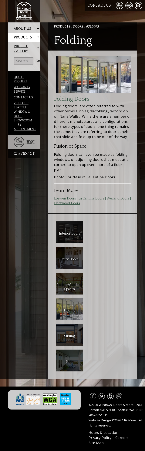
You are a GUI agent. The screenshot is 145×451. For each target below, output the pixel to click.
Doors (78, 26)
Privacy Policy (100, 437)
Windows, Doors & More (24, 11)
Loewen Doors (65, 198)
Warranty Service (22, 89)
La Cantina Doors (91, 198)
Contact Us (99, 5)
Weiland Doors (117, 198)
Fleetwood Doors (67, 203)
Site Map (96, 442)
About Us (22, 28)
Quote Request (20, 79)
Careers (122, 437)
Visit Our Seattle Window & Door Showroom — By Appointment (25, 116)
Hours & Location (103, 432)
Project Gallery (21, 48)
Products (23, 37)
